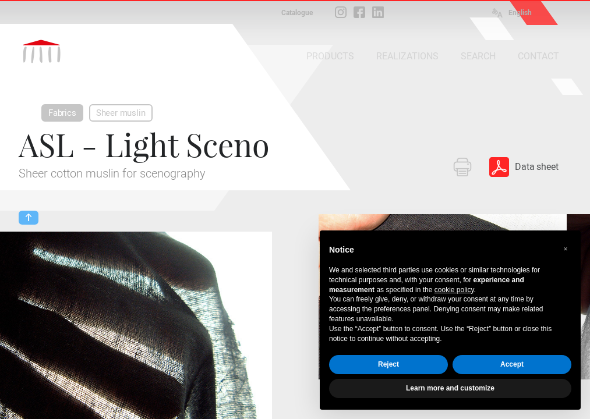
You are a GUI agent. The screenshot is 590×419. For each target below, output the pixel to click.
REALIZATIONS (407, 56)
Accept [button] (512, 364)
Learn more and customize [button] (450, 388)
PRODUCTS (330, 56)
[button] (565, 249)
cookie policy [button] (454, 290)
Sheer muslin (121, 113)
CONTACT (538, 56)
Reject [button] (388, 364)
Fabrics (62, 113)
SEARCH (478, 56)
